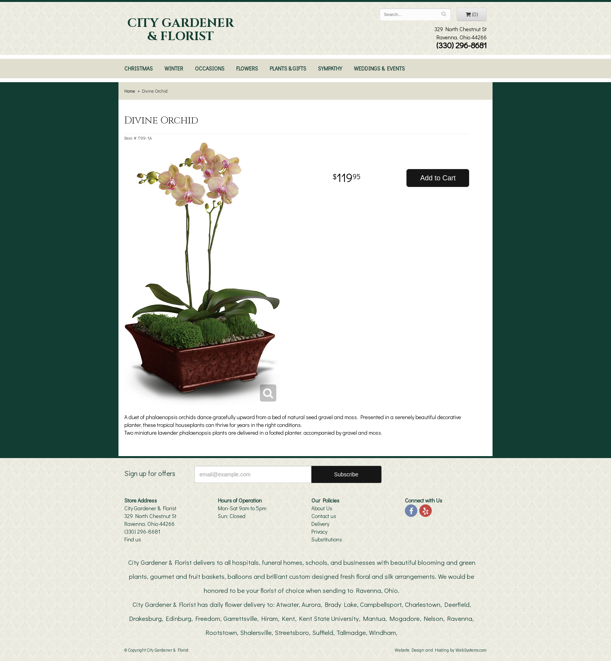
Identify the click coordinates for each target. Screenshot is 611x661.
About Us (321, 508)
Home (129, 91)
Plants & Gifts (288, 68)
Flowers (247, 68)
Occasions (209, 68)
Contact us (323, 516)
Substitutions (326, 539)
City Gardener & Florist (180, 30)
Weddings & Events (379, 68)
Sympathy (330, 68)
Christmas (138, 68)
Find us (132, 539)
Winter (173, 68)
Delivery (320, 523)
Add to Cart (438, 178)
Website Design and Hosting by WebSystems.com (441, 650)
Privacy (319, 531)
